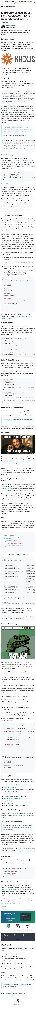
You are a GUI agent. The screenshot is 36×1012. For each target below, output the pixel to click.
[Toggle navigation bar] (2, 6)
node (20, 993)
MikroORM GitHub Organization (10, 889)
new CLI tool (25, 523)
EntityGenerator (8, 488)
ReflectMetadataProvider (11, 792)
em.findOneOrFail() (22, 789)
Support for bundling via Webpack (13, 798)
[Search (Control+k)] (33, 6)
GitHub (24, 1)
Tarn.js (25, 160)
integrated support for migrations (14, 461)
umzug (28, 461)
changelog (29, 779)
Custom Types (8, 662)
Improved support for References (13, 785)
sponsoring (12, 3)
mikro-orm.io (10, 891)
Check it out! (4, 906)
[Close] (35, 2)
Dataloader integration (14, 969)
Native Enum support (10, 787)
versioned (17, 903)
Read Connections (9, 803)
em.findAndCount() (9, 789)
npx (24, 554)
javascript (15, 993)
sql (24, 993)
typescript (8, 993)
